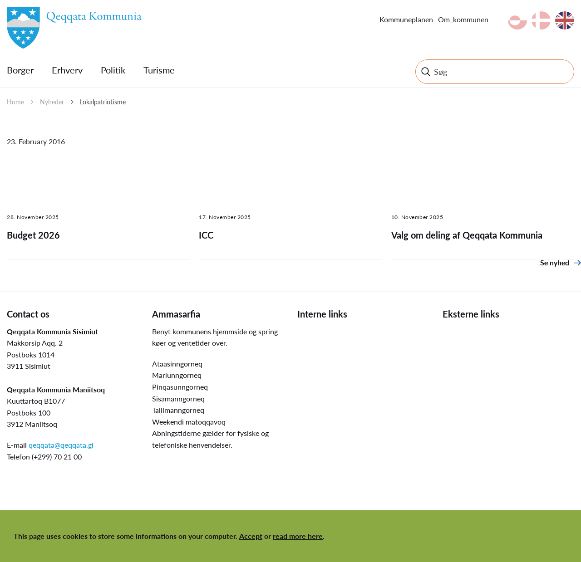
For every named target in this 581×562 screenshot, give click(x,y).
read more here (298, 536)
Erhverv (67, 69)
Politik (113, 69)
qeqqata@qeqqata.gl (61, 444)
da (541, 20)
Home (15, 102)
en (564, 20)
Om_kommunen (463, 19)
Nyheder (52, 102)
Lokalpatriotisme (103, 102)
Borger (20, 69)
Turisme (159, 69)
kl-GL (517, 20)
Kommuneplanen (406, 19)
